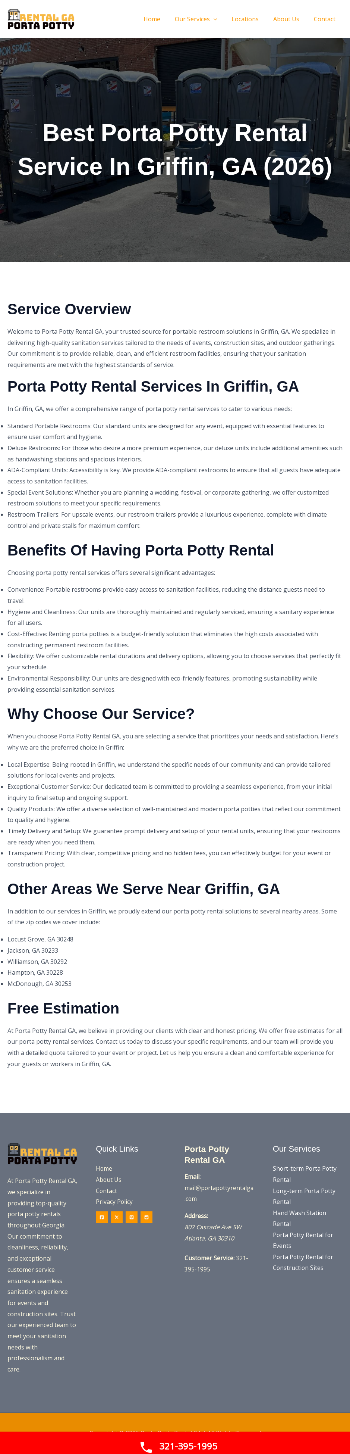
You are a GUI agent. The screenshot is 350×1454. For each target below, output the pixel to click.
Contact (106, 1191)
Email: (193, 1177)
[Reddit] (146, 1217)
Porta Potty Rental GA (208, 1154)
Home (104, 1168)
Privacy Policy (114, 1202)
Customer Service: (209, 1258)
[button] (204, 19)
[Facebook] (102, 1217)
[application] (222, 19)
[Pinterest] (132, 1217)
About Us (109, 1180)
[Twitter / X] (117, 1217)
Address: (196, 1216)
